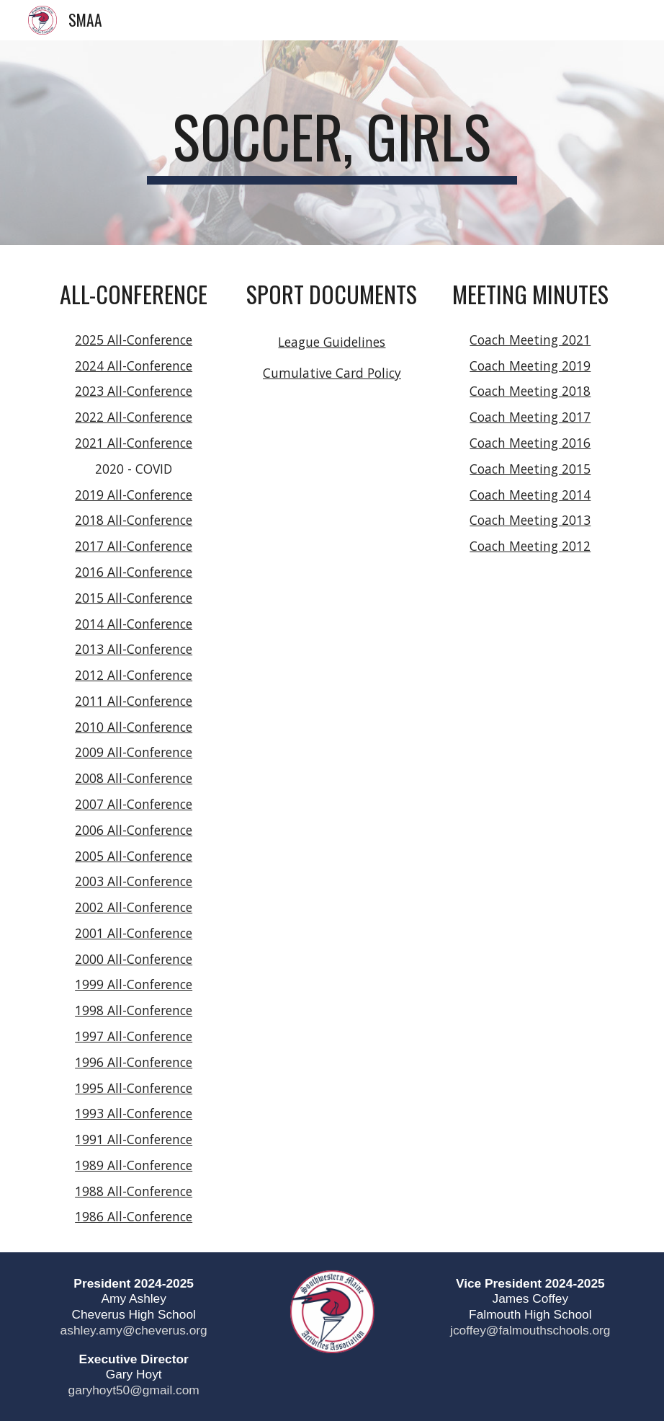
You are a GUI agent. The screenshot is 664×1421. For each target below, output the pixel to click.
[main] (332, 142)
